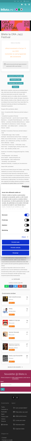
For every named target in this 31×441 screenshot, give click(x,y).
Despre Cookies (6, 434)
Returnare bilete (18, 416)
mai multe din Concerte (15, 358)
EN (18, 1)
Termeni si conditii (6, 432)
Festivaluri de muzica (15, 75)
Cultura (15, 78)
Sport (2, 406)
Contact (4, 429)
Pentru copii (4, 408)
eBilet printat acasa (19, 408)
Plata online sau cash (20, 404)
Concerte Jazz (15, 71)
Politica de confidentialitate (9, 439)
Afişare (24, 237)
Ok (2, 381)
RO (15, 1)
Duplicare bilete (18, 420)
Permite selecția (15, 247)
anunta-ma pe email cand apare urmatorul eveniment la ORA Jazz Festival (15, 57)
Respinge (15, 253)
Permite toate (15, 242)
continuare (15, 270)
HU (21, 1)
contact (26, 1)
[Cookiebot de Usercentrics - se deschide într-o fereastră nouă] (22, 187)
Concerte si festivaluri (15, 68)
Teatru (3, 399)
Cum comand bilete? (19, 399)
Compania (4, 436)
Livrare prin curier (18, 412)
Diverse (3, 413)
